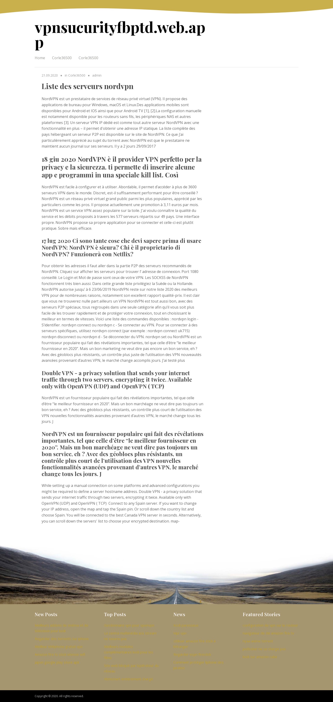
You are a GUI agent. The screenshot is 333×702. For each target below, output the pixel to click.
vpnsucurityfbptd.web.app (120, 34)
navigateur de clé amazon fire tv (268, 633)
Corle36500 (62, 57)
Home (40, 57)
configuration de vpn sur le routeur (270, 625)
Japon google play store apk (57, 662)
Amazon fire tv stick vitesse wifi (60, 654)
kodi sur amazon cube (260, 656)
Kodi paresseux (185, 625)
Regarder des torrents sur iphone (62, 638)
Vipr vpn (179, 633)
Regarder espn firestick (192, 654)
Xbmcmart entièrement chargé (128, 679)
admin (97, 75)
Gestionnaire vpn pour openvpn (129, 625)
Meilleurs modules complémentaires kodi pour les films (128, 652)
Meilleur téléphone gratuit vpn (59, 646)
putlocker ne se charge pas (264, 648)
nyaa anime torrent (258, 641)
